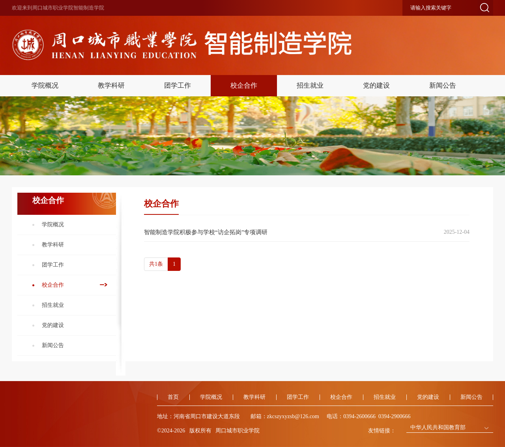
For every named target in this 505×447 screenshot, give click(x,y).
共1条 (156, 264)
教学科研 (111, 85)
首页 (173, 397)
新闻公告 (442, 85)
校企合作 (243, 85)
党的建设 (376, 85)
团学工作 (177, 85)
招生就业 (310, 85)
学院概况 (45, 85)
